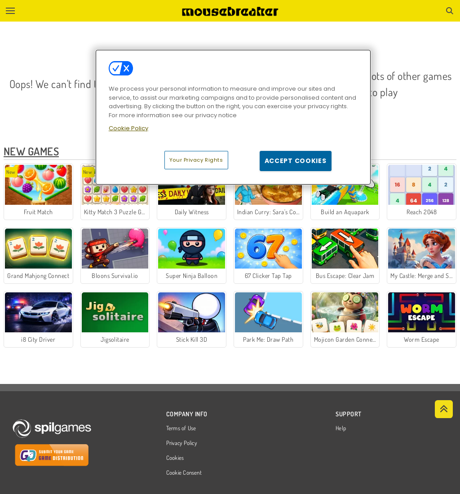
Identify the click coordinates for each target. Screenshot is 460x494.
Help (341, 428)
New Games (31, 151)
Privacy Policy (181, 443)
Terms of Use (181, 428)
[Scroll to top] (444, 409)
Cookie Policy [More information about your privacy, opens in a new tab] (128, 128)
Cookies (175, 458)
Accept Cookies (296, 160)
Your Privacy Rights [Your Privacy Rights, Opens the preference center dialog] (196, 159)
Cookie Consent (184, 473)
